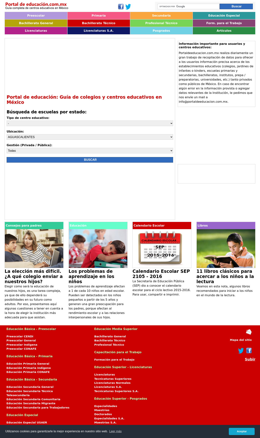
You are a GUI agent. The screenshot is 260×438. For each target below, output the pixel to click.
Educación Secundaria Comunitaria (33, 399)
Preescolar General (21, 340)
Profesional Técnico (161, 23)
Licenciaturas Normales (112, 383)
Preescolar (36, 15)
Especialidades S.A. (109, 418)
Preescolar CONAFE (21, 348)
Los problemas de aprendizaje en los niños (91, 276)
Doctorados (103, 414)
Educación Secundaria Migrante (30, 403)
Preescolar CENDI (19, 336)
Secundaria (161, 15)
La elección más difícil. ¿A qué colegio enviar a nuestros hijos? (34, 276)
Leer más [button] (115, 431)
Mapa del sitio (241, 340)
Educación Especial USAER (26, 422)
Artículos (224, 30)
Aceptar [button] (242, 431)
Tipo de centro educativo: (28, 118)
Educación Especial (224, 15)
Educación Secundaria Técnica (29, 391)
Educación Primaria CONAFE (28, 372)
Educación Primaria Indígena (28, 368)
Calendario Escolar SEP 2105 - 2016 (161, 274)
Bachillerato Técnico (98, 23)
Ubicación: (15, 131)
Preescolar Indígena (21, 344)
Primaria (99, 15)
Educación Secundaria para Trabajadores (37, 407)
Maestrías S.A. (105, 422)
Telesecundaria (18, 395)
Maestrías (101, 410)
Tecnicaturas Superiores (113, 378)
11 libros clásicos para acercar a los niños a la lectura (225, 276)
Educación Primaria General (27, 363)
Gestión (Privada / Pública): (29, 145)
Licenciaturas (36, 30)
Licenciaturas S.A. (98, 30)
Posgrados (161, 30)
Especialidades (105, 406)
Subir (250, 359)
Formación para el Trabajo (114, 359)
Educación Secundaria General (30, 387)
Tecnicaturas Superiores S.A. (116, 391)
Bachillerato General (36, 23)
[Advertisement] (90, 66)
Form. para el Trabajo (224, 23)
